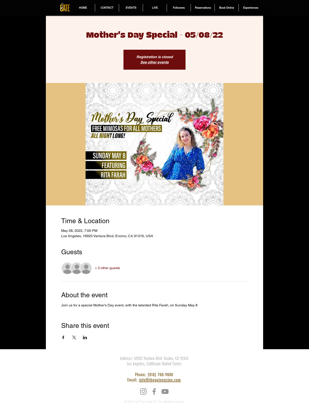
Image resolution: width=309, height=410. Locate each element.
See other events (154, 62)
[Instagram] (143, 391)
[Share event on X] (74, 337)
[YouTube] (165, 391)
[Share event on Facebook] (63, 337)
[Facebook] (154, 391)
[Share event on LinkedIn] (85, 337)
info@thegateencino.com (160, 380)
